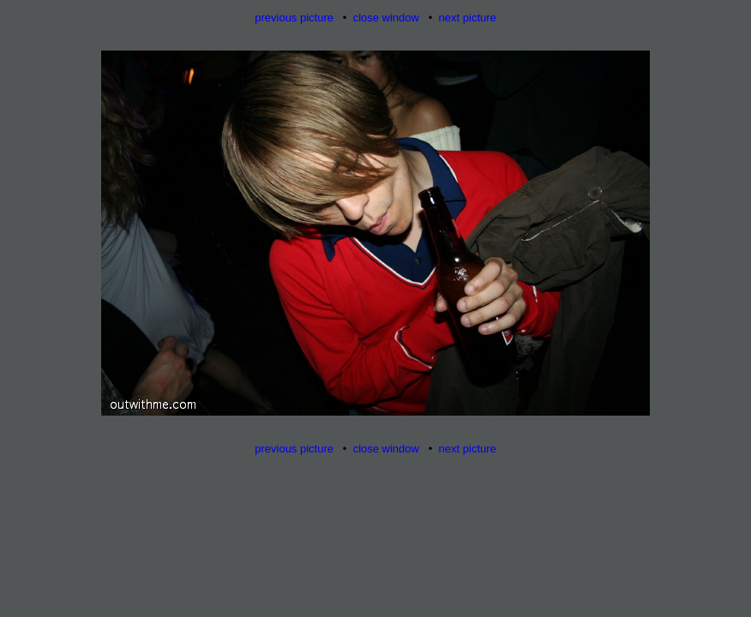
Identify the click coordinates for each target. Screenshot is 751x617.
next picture (467, 17)
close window (386, 17)
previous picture (294, 17)
